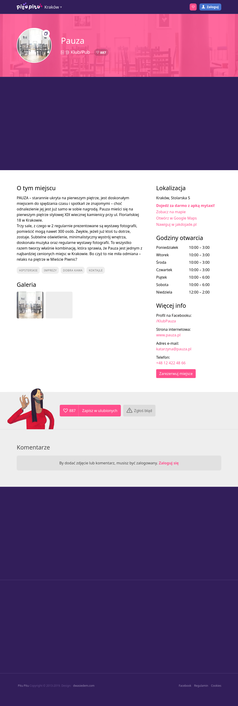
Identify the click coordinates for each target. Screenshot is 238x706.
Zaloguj (213, 7)
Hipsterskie (28, 270)
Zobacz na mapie (171, 211)
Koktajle (96, 270)
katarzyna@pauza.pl (173, 348)
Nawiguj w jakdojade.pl (176, 224)
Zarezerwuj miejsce (176, 373)
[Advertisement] (119, 123)
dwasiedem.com (84, 686)
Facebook (185, 686)
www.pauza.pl (168, 335)
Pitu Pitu (23, 686)
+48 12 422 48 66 (170, 362)
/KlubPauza (166, 321)
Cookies (216, 686)
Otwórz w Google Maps (176, 218)
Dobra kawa (73, 270)
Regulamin (201, 686)
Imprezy (50, 270)
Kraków (51, 7)
